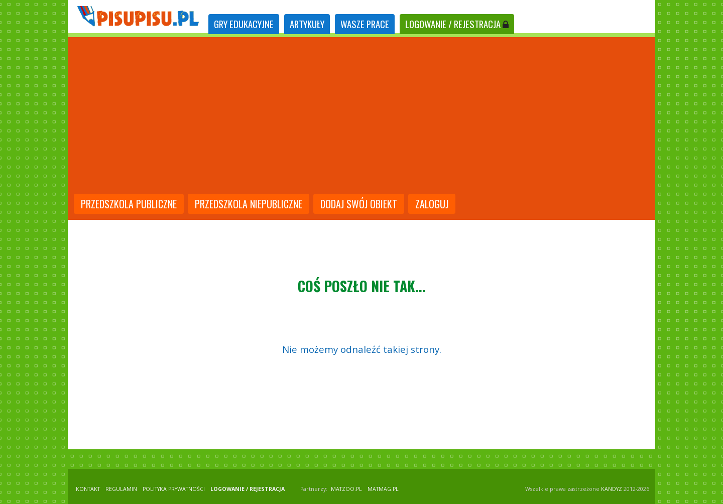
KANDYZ (611, 488)
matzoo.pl (346, 488)
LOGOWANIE (457, 24)
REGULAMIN (121, 488)
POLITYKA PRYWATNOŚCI (174, 488)
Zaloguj (431, 203)
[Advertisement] (361, 116)
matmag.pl (383, 488)
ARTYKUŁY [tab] (307, 24)
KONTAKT (88, 488)
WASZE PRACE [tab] (364, 24)
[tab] (243, 24)
